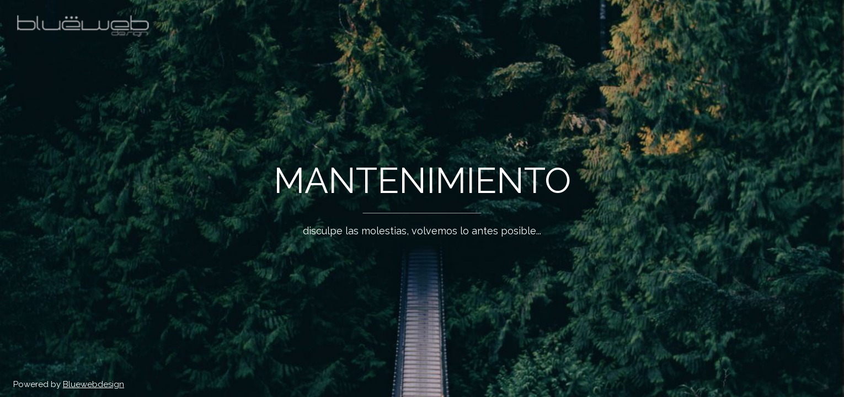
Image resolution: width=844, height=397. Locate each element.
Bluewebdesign (93, 384)
